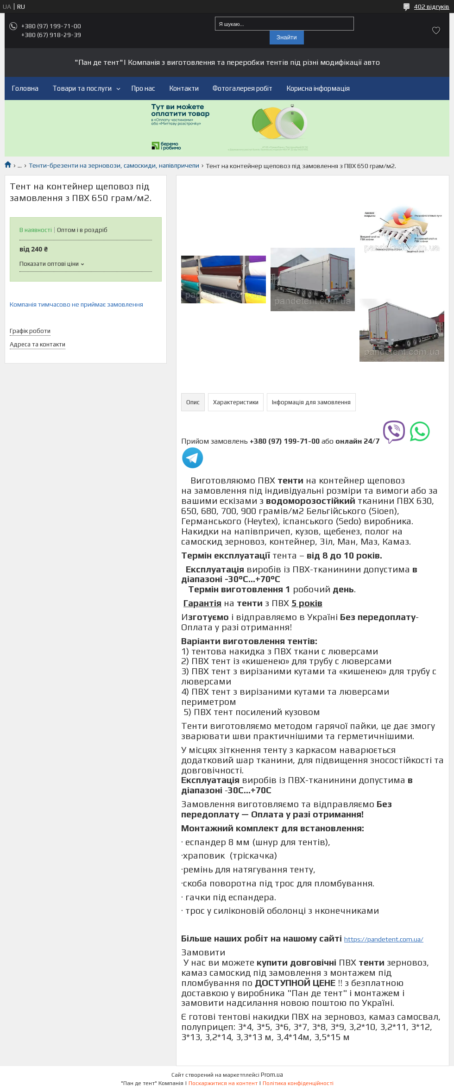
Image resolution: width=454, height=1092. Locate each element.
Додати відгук (436, 31)
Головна (25, 88)
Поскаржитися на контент (223, 1083)
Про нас (143, 88)
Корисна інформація (318, 88)
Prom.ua (272, 1074)
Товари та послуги (82, 88)
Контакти (184, 88)
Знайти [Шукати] (287, 37)
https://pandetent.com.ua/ (383, 939)
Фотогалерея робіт (242, 88)
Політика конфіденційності (298, 1083)
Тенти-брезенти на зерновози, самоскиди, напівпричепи (114, 165)
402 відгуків (431, 6)
